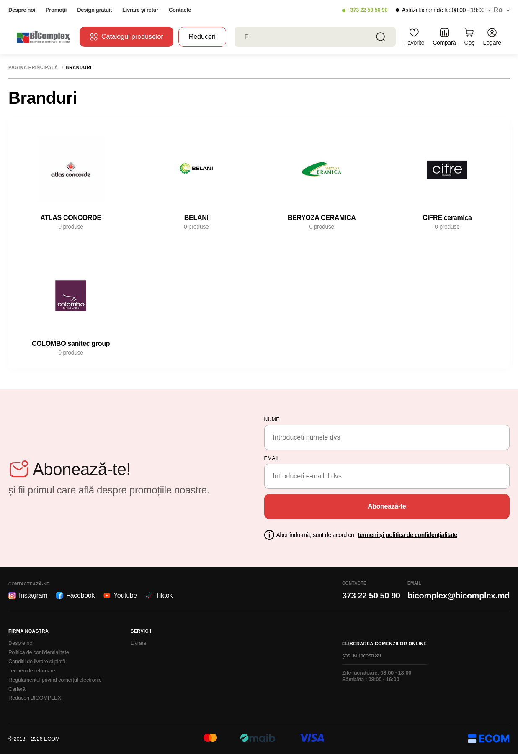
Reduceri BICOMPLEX (34, 698)
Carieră (16, 689)
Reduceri (202, 36)
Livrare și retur (140, 10)
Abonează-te (387, 506)
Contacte (180, 10)
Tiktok (159, 595)
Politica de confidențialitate (38, 652)
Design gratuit (94, 10)
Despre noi (21, 10)
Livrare (139, 643)
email (272, 458)
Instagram (27, 595)
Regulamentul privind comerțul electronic (54, 680)
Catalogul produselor (126, 37)
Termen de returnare (31, 670)
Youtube (120, 595)
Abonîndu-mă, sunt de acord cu (366, 535)
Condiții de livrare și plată (36, 661)
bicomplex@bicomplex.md (458, 595)
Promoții (56, 10)
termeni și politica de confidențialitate (407, 535)
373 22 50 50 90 (368, 10)
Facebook (75, 595)
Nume (272, 419)
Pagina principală (33, 67)
